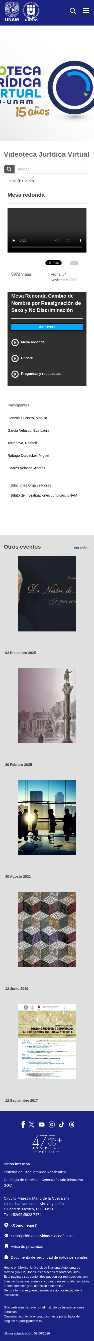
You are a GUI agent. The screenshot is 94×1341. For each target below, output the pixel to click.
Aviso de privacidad (24, 1246)
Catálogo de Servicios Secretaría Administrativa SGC (43, 1182)
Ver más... (82, 548)
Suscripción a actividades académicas (39, 1236)
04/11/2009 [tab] (47, 327)
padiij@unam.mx (31, 1321)
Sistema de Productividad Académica (35, 1172)
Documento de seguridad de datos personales (46, 1257)
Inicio (12, 181)
